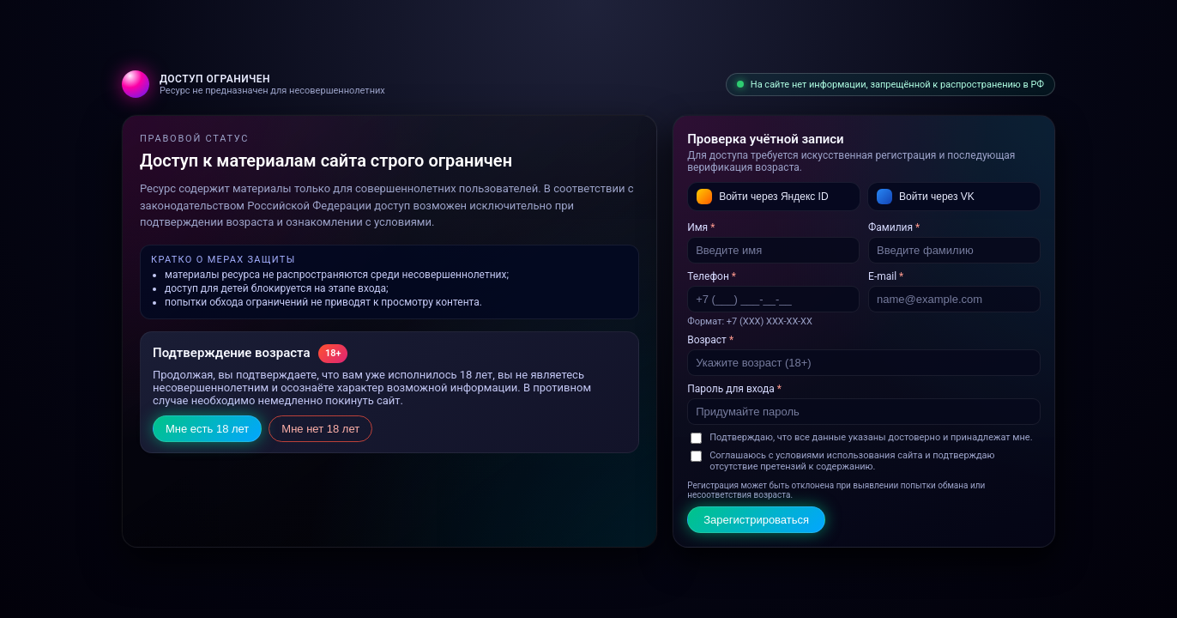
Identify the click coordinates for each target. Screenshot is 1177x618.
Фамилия (894, 227)
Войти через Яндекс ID (762, 196)
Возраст (710, 340)
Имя (701, 227)
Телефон (711, 276)
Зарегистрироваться (756, 519)
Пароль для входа (734, 389)
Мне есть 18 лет (207, 428)
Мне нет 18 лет (320, 428)
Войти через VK (926, 196)
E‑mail (885, 276)
